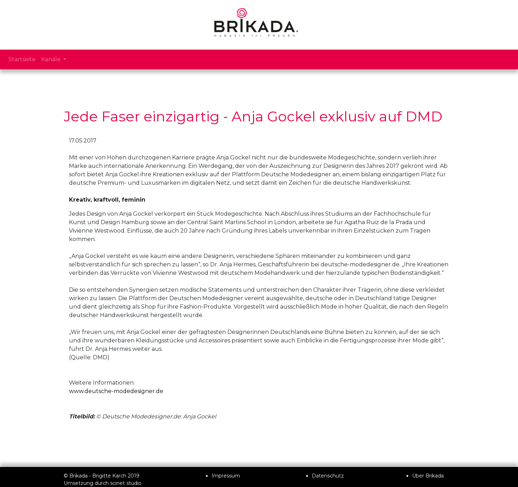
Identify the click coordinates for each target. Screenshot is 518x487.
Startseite (22, 59)
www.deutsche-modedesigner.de (116, 391)
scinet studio (125, 483)
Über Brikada (428, 476)
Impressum (225, 476)
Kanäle (51, 59)
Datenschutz (328, 476)
